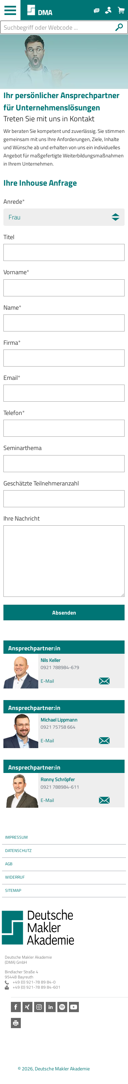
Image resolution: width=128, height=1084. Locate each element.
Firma (12, 342)
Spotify (62, 1007)
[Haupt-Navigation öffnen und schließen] (10, 10)
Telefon (14, 412)
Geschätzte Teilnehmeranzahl (41, 483)
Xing (27, 1007)
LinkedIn (51, 1007)
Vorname (16, 272)
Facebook (16, 1007)
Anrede (14, 201)
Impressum (16, 837)
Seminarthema (22, 448)
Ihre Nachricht (21, 518)
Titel (8, 237)
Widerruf (15, 877)
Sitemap (13, 890)
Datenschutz (18, 850)
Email (11, 377)
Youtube (74, 1007)
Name (12, 307)
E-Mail (75, 680)
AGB (8, 864)
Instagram (39, 1007)
